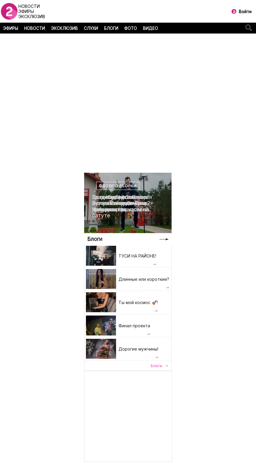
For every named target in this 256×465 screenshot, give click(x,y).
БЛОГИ (111, 28)
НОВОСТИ (34, 28)
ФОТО (130, 28)
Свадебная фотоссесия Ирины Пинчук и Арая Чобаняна (122, 203)
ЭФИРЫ (10, 28)
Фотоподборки (118, 186)
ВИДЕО (150, 28)
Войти (245, 11)
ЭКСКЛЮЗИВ (64, 28)
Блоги (94, 239)
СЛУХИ (91, 28)
